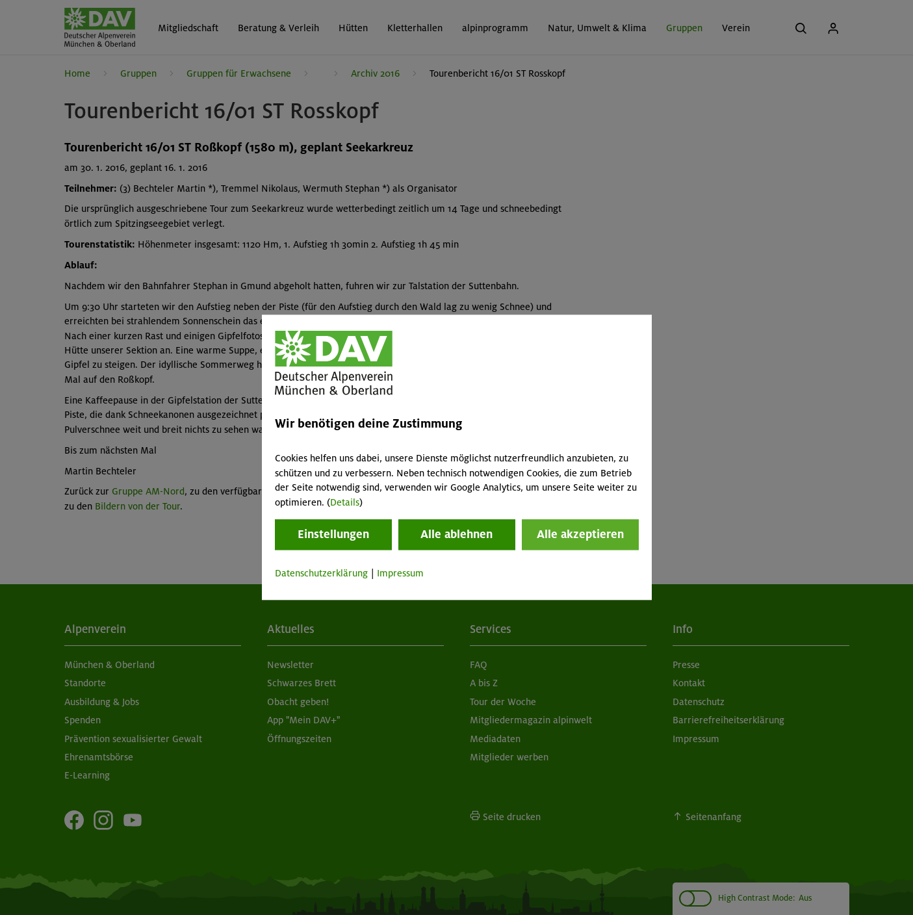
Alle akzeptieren (580, 534)
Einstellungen (333, 534)
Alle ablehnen (456, 534)
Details (344, 502)
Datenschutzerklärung (321, 573)
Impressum (400, 573)
